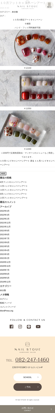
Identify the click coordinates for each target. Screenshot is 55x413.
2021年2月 (4, 258)
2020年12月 (5, 262)
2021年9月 (4, 230)
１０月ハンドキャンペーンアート (15, 161)
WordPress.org (6, 311)
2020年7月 (4, 270)
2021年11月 (5, 226)
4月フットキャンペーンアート (13, 182)
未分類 (15, 12)
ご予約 (28, 387)
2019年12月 (5, 282)
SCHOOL (27, 377)
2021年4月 (4, 250)
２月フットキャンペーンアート (14, 198)
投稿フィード (6, 303)
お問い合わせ (27, 409)
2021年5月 (4, 246)
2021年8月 (4, 234)
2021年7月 (4, 238)
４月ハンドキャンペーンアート (14, 186)
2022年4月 (4, 211)
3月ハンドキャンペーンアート (13, 194)
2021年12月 (5, 223)
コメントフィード (8, 307)
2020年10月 (5, 266)
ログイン (4, 299)
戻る (32, 161)
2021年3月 (4, 254)
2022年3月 (4, 215)
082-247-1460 (32, 359)
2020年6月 (4, 274)
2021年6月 (4, 242)
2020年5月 (4, 278)
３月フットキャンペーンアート (14, 190)
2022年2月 (4, 219)
